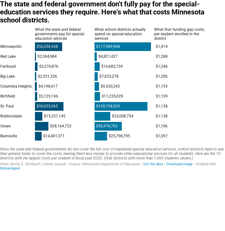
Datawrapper (10, 168)
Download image (179, 164)
